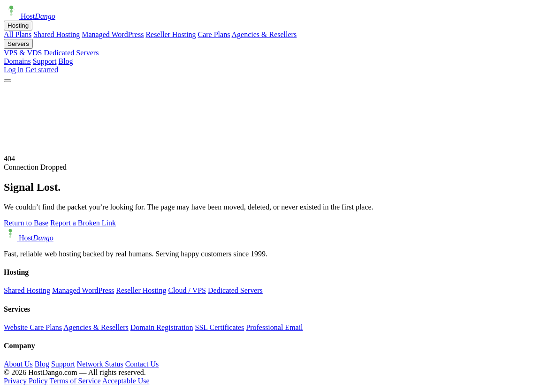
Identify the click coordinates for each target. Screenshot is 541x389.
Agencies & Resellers (264, 34)
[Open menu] (7, 80)
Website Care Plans (33, 327)
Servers (18, 43)
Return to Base (26, 223)
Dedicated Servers (71, 53)
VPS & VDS (23, 53)
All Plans (17, 34)
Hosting (18, 25)
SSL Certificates (219, 327)
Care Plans (214, 34)
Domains (17, 61)
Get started (41, 70)
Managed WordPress (113, 34)
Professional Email (274, 327)
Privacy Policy (26, 381)
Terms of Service (74, 381)
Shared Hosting (56, 34)
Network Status (100, 364)
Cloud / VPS (187, 290)
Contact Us (142, 364)
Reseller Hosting (170, 34)
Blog (65, 61)
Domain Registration (161, 327)
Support (45, 61)
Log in (13, 70)
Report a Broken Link (83, 223)
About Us (18, 364)
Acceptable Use (126, 381)
